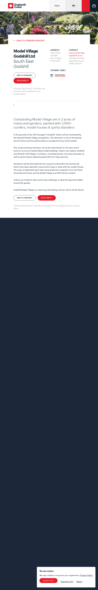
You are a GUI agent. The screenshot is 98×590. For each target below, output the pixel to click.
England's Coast (17, 5)
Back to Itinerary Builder (30, 41)
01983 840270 (75, 63)
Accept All (48, 580)
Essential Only (67, 581)
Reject (79, 581)
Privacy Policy (86, 575)
